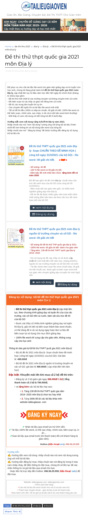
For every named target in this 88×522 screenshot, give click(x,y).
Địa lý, (34, 71)
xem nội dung (45, 207)
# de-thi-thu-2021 (21, 505)
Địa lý (45, 46)
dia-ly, (28, 71)
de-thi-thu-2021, (16, 71)
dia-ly (36, 46)
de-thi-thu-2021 (22, 46)
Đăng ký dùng (45, 214)
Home (8, 46)
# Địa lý (48, 505)
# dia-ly (37, 505)
